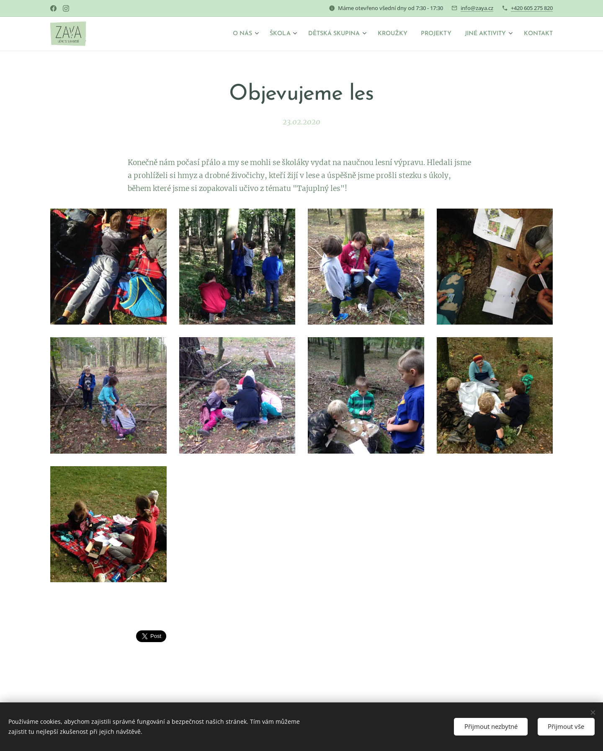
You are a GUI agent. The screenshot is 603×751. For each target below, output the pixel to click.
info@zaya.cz (477, 8)
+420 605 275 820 (532, 8)
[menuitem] (215, 33)
